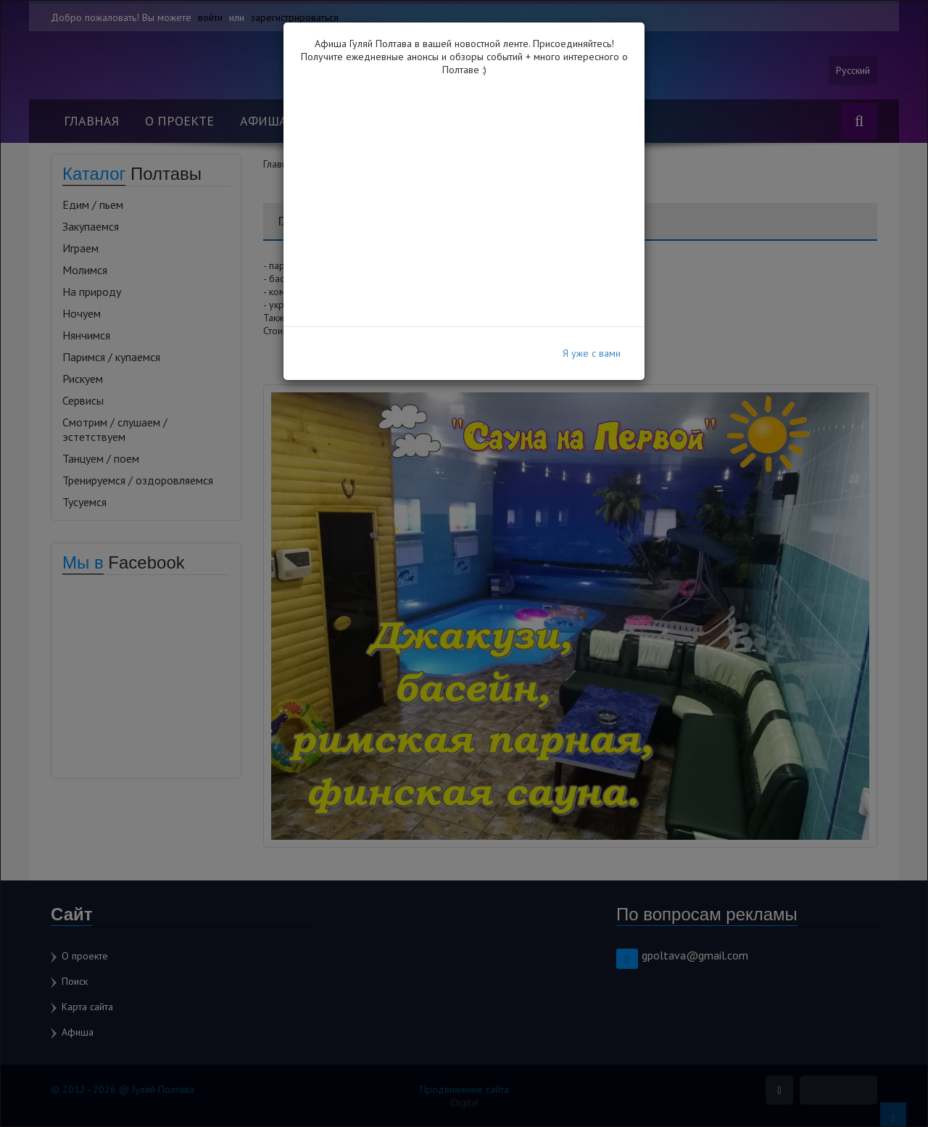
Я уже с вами (592, 353)
